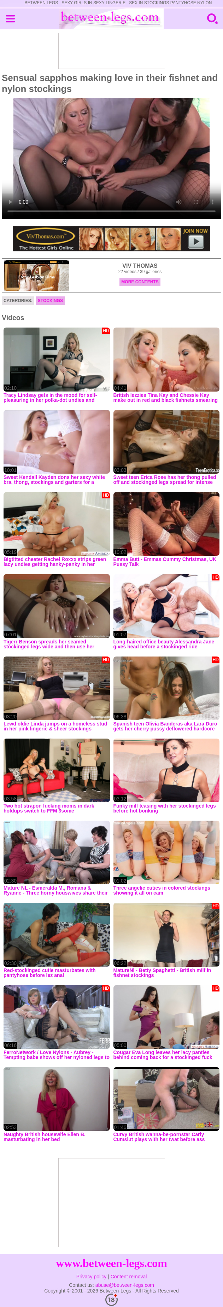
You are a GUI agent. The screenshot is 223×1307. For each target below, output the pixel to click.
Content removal (129, 1276)
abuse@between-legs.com (124, 1285)
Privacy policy (91, 1276)
